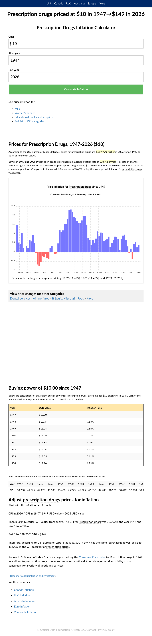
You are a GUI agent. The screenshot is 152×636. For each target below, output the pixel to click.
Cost (11, 36)
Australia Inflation (24, 601)
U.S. (49, 3)
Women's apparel (25, 113)
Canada (58, 3)
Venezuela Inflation (25, 612)
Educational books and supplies (34, 117)
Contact (91, 629)
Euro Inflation (22, 606)
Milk (17, 108)
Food (80, 298)
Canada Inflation (24, 589)
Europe (91, 3)
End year (13, 70)
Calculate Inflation (76, 89)
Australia (79, 3)
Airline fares (41, 298)
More (102, 3)
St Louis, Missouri (63, 298)
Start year (14, 53)
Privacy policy (106, 629)
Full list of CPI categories (30, 121)
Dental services (20, 298)
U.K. (68, 3)
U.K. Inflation (22, 595)
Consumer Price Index (92, 557)
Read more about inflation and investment (32, 575)
